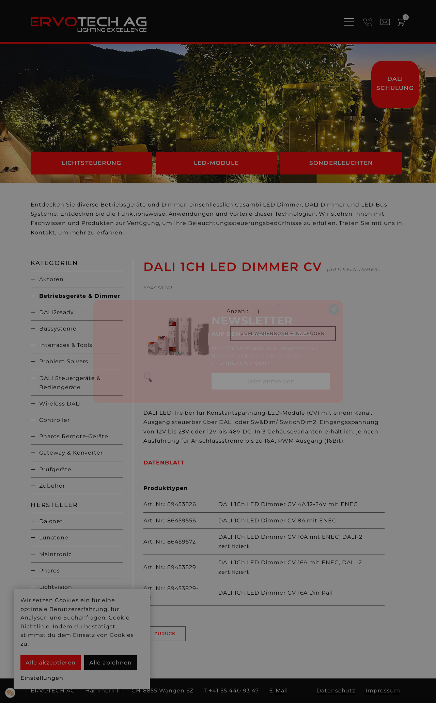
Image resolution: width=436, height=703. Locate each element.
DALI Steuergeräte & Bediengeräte (70, 383)
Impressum (382, 690)
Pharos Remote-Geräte (73, 436)
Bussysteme (58, 328)
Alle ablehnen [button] (110, 662)
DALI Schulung (395, 83)
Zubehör (52, 486)
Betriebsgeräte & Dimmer (79, 296)
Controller (54, 420)
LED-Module (216, 162)
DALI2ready (56, 312)
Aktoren (51, 279)
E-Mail (278, 690)
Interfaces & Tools (65, 345)
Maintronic (55, 554)
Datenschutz (336, 690)
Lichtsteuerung (92, 162)
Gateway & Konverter (71, 452)
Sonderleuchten (341, 162)
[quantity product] (265, 311)
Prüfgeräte (55, 469)
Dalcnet (51, 521)
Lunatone (53, 537)
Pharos (49, 570)
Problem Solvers (63, 361)
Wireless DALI (60, 403)
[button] (10, 693)
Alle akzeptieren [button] (51, 662)
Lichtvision (55, 587)
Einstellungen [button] (41, 678)
